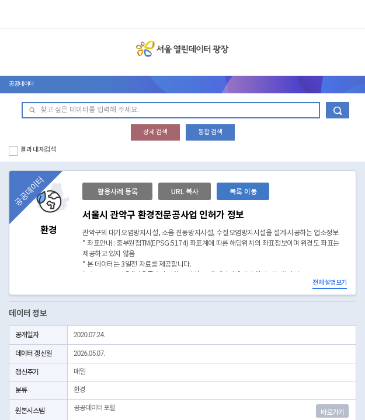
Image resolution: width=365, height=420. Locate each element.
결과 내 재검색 (38, 149)
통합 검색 (210, 132)
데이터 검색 (337, 110)
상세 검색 (155, 132)
